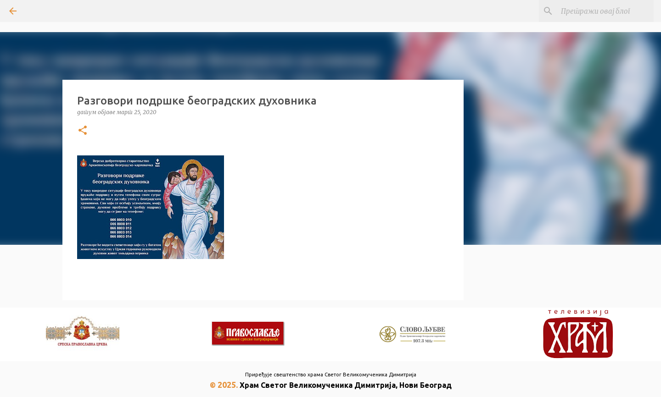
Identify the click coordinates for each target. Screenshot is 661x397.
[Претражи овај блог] (605, 11)
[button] (82, 131)
